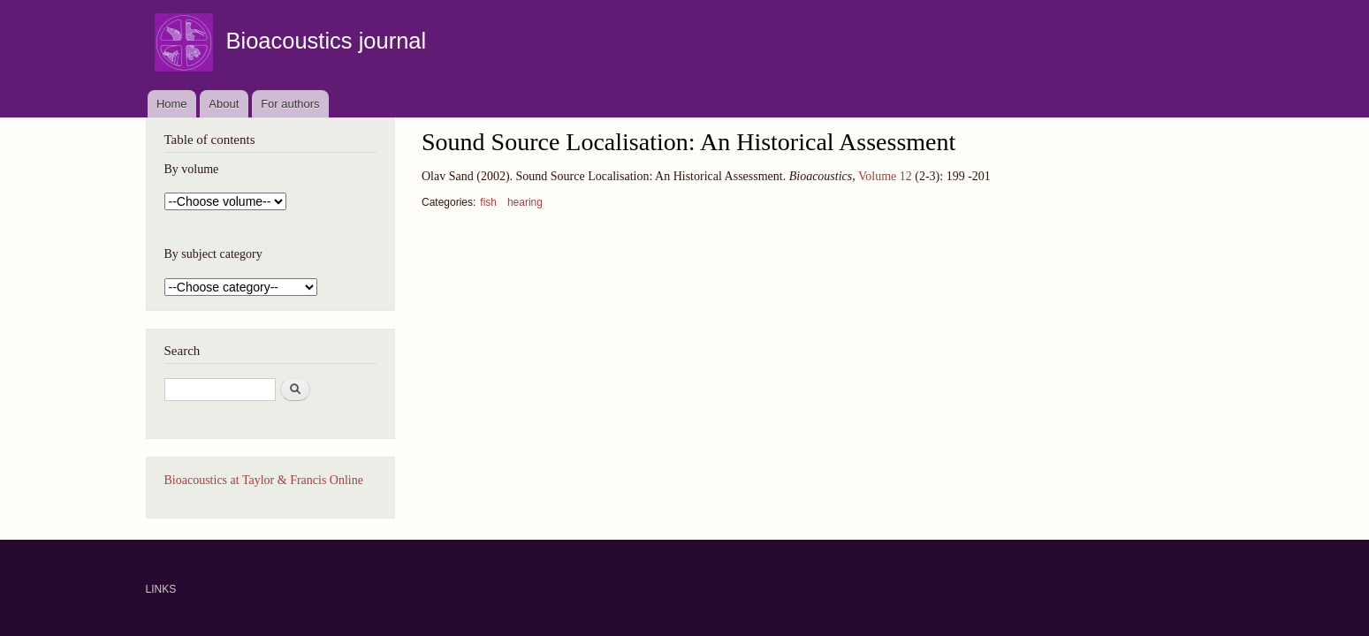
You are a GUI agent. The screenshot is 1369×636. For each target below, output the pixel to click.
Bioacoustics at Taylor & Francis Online (263, 480)
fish (488, 202)
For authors (290, 103)
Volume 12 (885, 176)
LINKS (161, 589)
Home (171, 103)
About (224, 103)
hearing (525, 202)
